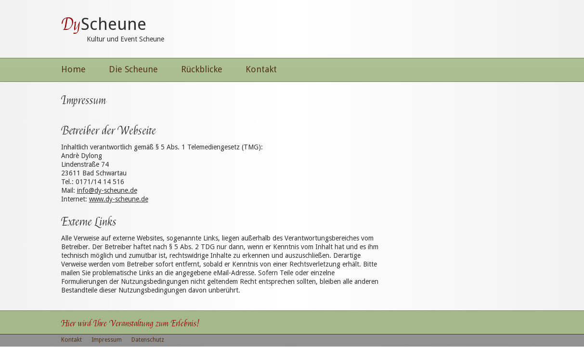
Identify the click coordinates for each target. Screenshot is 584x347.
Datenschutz (147, 339)
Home (73, 69)
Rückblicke (201, 69)
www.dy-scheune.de (118, 199)
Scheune (103, 24)
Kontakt (261, 69)
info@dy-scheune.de (107, 190)
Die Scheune (133, 69)
